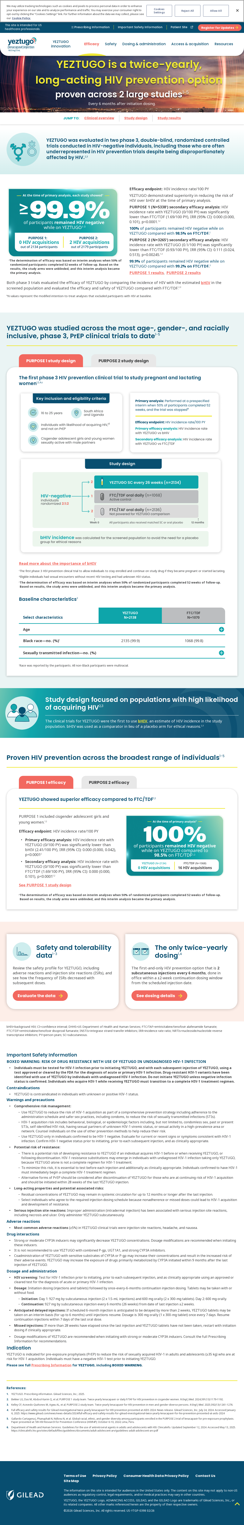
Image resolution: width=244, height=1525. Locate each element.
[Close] (237, 10)
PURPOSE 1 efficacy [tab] (46, 782)
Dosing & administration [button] (144, 44)
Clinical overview (99, 118)
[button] (190, 44)
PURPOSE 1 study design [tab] (51, 361)
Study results (169, 118)
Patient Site (182, 27)
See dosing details (159, 996)
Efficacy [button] (91, 44)
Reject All (187, 11)
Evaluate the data (40, 996)
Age (123, 629)
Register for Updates (219, 27)
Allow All (216, 11)
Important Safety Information (140, 27)
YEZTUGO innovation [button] (60, 44)
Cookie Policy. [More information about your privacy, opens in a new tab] (21, 18)
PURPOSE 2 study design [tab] (124, 361)
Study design (135, 118)
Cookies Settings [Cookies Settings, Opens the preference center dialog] (159, 10)
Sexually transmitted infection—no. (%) (123, 653)
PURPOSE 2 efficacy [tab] (109, 782)
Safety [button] (111, 44)
